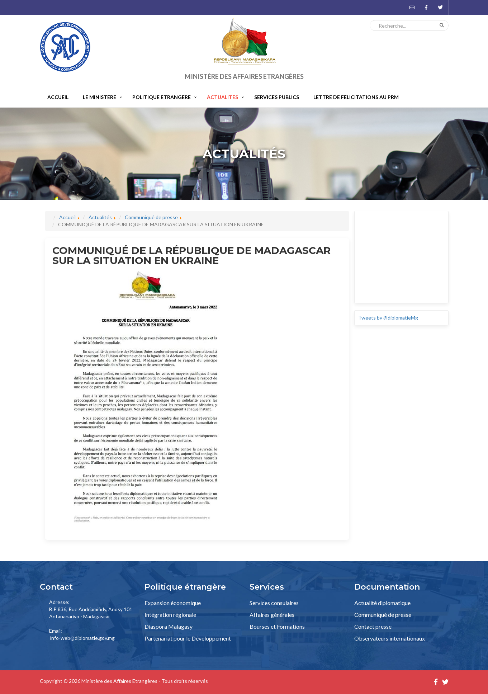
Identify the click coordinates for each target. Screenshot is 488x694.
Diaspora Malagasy (168, 626)
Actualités (222, 97)
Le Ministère (99, 97)
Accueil (57, 97)
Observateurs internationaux (389, 638)
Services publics (276, 97)
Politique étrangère (161, 97)
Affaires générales (272, 614)
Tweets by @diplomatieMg (388, 318)
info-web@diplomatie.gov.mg (82, 638)
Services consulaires (274, 602)
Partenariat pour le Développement (187, 638)
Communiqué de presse (382, 614)
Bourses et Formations (277, 626)
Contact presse (373, 626)
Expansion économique (172, 602)
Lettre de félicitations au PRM (356, 97)
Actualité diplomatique (382, 602)
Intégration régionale (170, 614)
